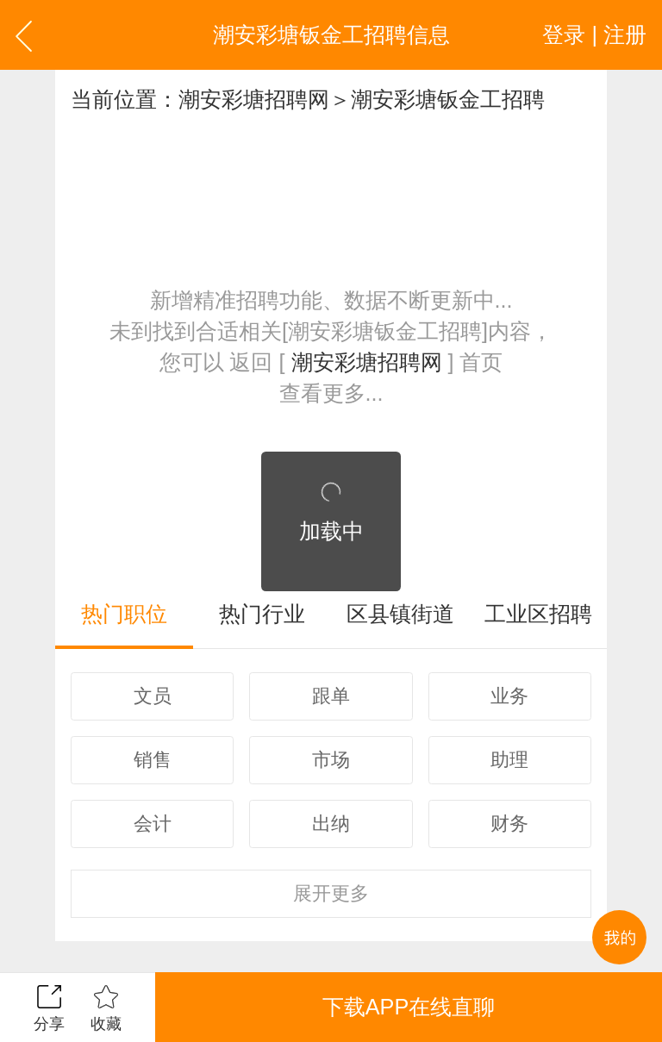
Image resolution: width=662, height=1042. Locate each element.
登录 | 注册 (594, 34)
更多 (331, 893)
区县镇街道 (400, 614)
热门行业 (262, 614)
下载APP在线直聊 (408, 1007)
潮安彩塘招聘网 (253, 99)
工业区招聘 (538, 614)
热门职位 (124, 614)
